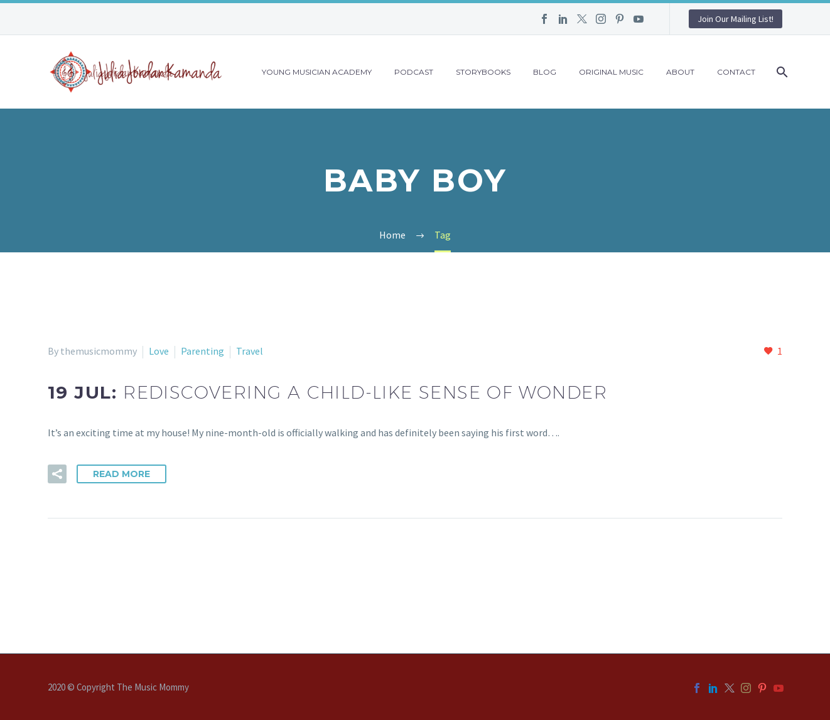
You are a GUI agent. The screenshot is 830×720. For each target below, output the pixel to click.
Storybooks (483, 72)
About (680, 72)
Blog (544, 72)
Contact (736, 72)
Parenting (202, 351)
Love (159, 351)
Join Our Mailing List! (735, 18)
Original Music (611, 72)
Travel (249, 351)
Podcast (413, 72)
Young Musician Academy (317, 72)
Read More (121, 474)
